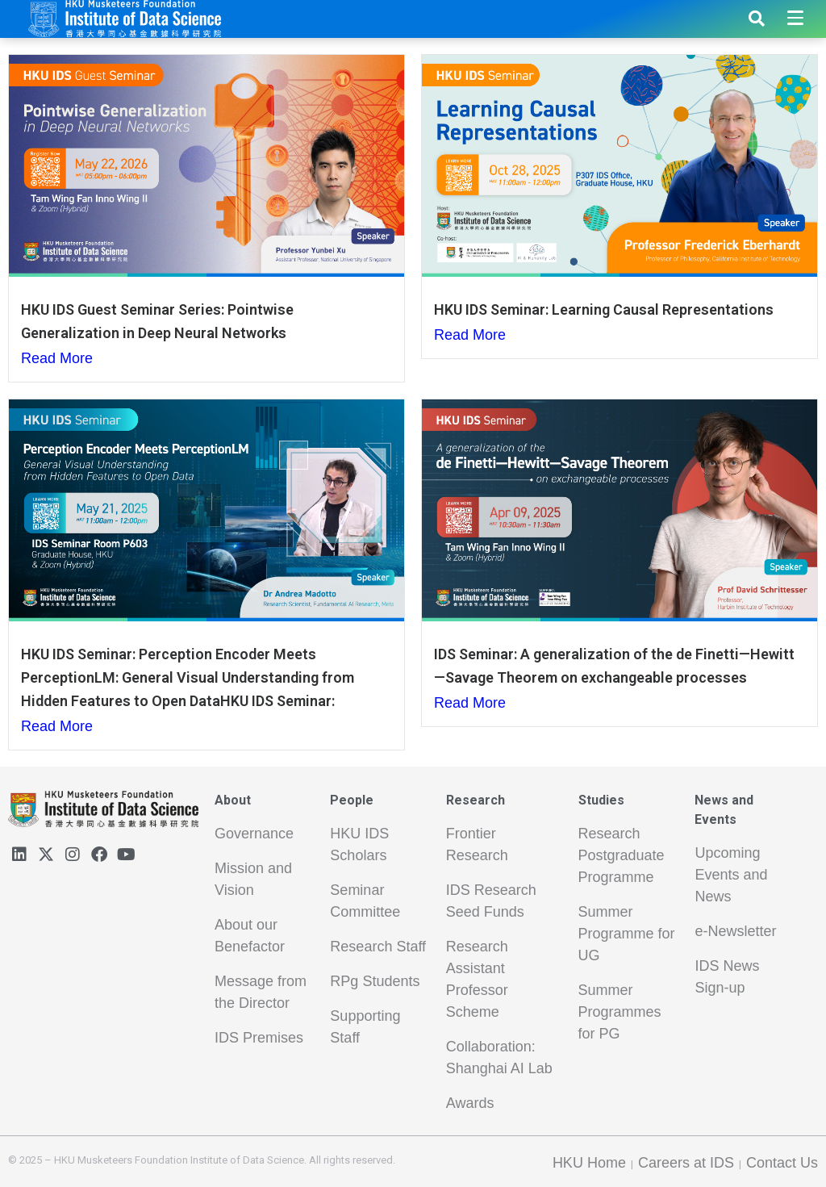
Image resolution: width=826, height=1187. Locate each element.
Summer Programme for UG (626, 933)
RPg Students (374, 981)
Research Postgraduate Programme (621, 855)
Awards (470, 1103)
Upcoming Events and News (731, 875)
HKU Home (589, 1163)
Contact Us (782, 1163)
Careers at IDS (686, 1163)
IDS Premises (259, 1038)
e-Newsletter (735, 931)
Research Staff (378, 946)
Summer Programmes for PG (619, 1012)
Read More (57, 358)
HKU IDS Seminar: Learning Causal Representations (604, 309)
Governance (254, 833)
